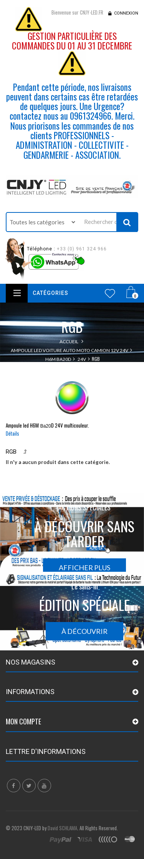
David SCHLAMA (62, 828)
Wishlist (110, 293)
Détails (12, 433)
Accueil (69, 341)
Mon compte (23, 721)
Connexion (126, 13)
